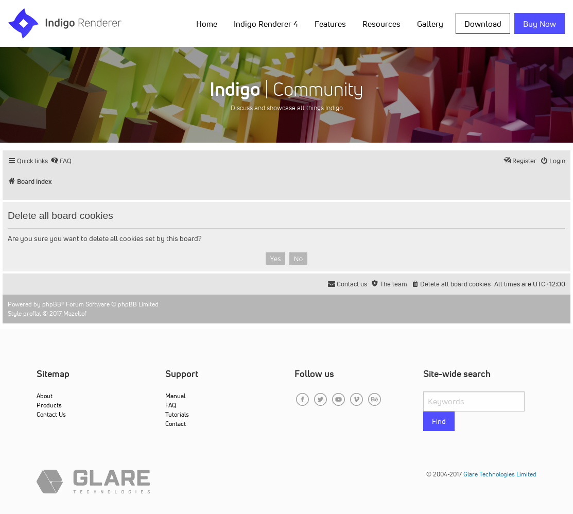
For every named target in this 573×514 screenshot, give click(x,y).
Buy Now (539, 24)
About (45, 395)
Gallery (430, 24)
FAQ (170, 405)
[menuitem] (61, 160)
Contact (175, 423)
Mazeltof (74, 313)
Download (482, 24)
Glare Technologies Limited (499, 474)
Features (330, 24)
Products (49, 405)
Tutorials (177, 414)
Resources (381, 24)
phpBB (51, 304)
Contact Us (51, 414)
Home (206, 24)
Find (439, 421)
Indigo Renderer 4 (266, 24)
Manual (175, 395)
